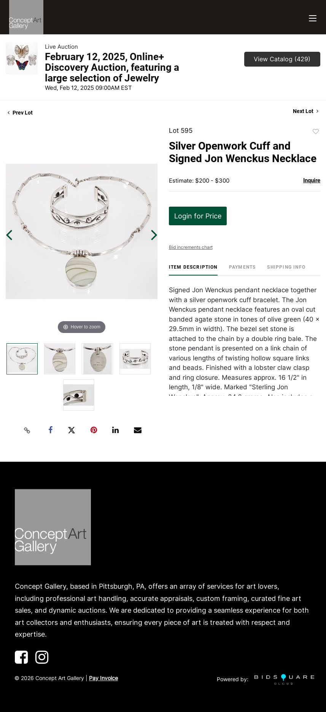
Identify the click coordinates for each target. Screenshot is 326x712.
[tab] (193, 270)
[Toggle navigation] (312, 17)
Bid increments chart (191, 247)
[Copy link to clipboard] (27, 430)
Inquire (311, 180)
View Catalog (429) (282, 59)
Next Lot (305, 111)
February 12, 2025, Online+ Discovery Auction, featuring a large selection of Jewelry (112, 67)
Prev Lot (20, 113)
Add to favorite (315, 131)
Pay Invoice (103, 678)
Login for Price (197, 216)
